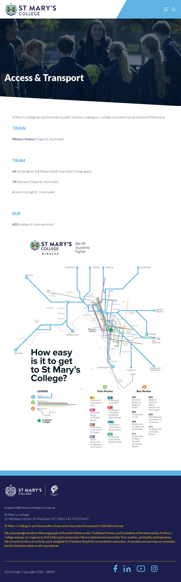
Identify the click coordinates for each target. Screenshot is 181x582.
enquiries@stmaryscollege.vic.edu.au (29, 507)
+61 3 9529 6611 (77, 519)
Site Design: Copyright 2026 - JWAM (29, 572)
